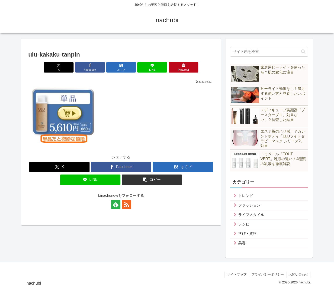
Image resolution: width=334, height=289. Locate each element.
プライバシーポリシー (267, 274)
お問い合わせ (298, 274)
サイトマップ (237, 274)
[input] (269, 52)
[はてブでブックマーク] (121, 67)
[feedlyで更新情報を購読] (115, 204)
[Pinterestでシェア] (183, 67)
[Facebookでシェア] (90, 67)
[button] (152, 180)
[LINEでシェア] (152, 67)
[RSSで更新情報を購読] (126, 204)
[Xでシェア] (59, 67)
